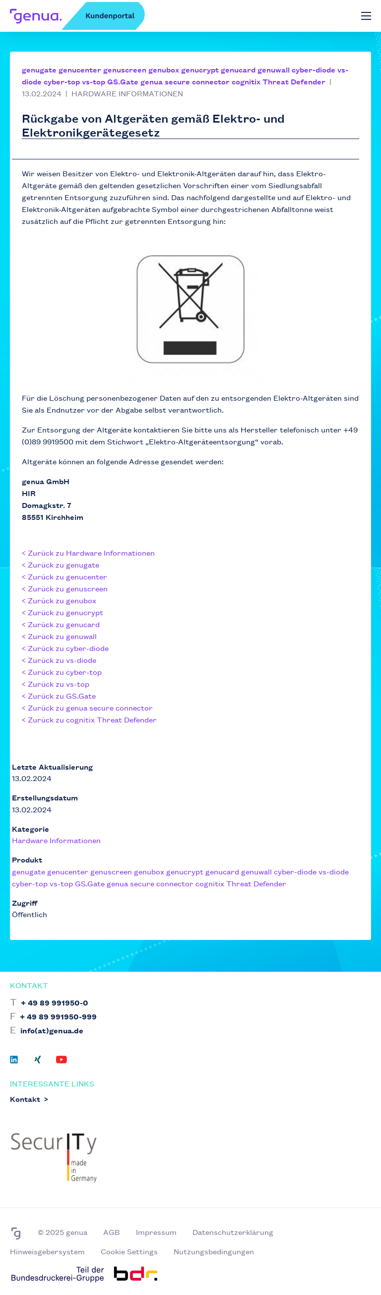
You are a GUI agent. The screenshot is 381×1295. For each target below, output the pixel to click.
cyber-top (62, 81)
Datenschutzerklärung (232, 1231)
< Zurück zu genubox (59, 600)
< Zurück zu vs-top (55, 683)
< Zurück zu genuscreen (65, 588)
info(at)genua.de (51, 1030)
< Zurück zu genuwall (59, 636)
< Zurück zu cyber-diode (65, 648)
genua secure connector (185, 81)
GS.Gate (122, 81)
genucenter (80, 69)
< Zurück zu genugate (60, 564)
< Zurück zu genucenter (64, 576)
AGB (111, 1231)
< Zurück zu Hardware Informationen (88, 552)
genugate (39, 69)
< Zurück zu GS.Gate (59, 695)
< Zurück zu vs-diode (59, 659)
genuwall (273, 69)
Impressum (156, 1231)
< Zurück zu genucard (61, 624)
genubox (163, 69)
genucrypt (200, 69)
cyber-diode (313, 69)
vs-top (93, 81)
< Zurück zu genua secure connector (87, 707)
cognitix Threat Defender (278, 81)
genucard (238, 69)
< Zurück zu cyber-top (62, 671)
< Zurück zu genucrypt (62, 612)
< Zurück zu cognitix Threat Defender (89, 719)
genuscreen (124, 69)
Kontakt (25, 1098)
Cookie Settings (129, 1251)
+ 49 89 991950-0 (54, 1002)
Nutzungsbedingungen (214, 1251)
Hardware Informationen (56, 840)
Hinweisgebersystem (47, 1251)
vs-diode (333, 871)
